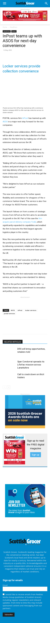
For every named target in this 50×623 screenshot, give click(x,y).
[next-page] (8, 387)
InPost (25, 118)
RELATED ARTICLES (12, 342)
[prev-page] (4, 387)
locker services (30, 310)
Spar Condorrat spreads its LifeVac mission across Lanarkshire (30, 364)
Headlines (13, 27)
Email (5, 585)
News (14, 31)
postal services (9, 313)
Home (5, 27)
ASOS (5, 121)
